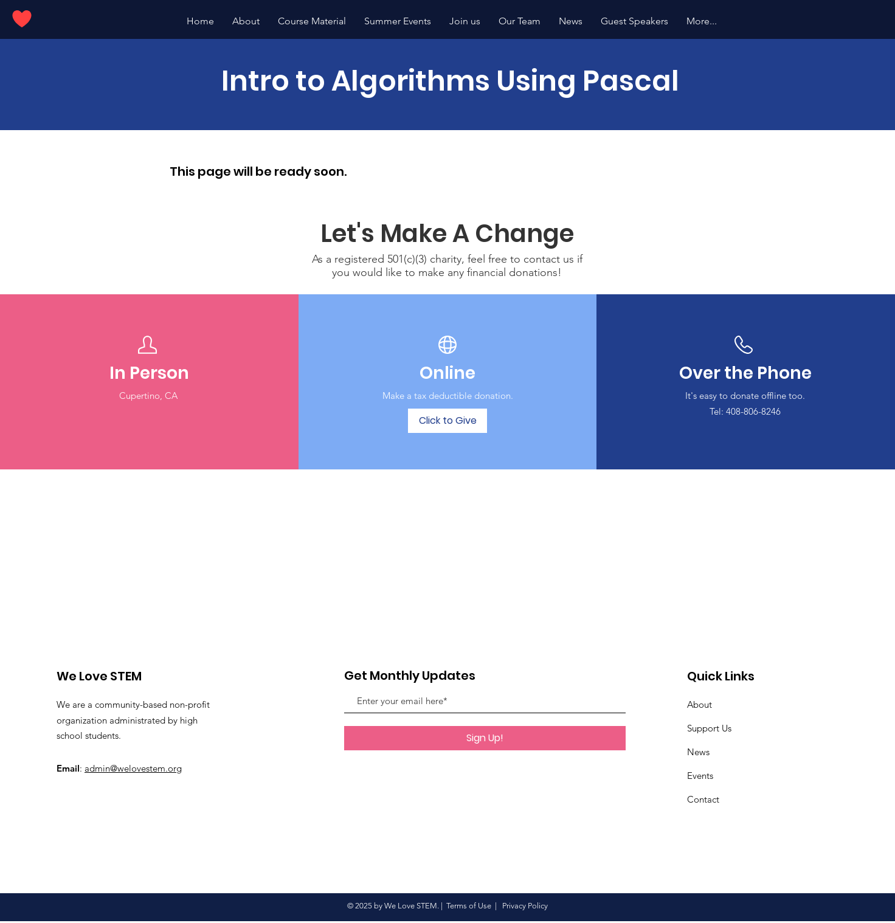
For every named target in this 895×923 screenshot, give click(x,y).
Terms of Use (468, 905)
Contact (703, 799)
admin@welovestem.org (133, 768)
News (698, 752)
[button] (397, 21)
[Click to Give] (447, 421)
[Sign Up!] (485, 738)
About (699, 704)
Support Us (709, 728)
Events (700, 775)
